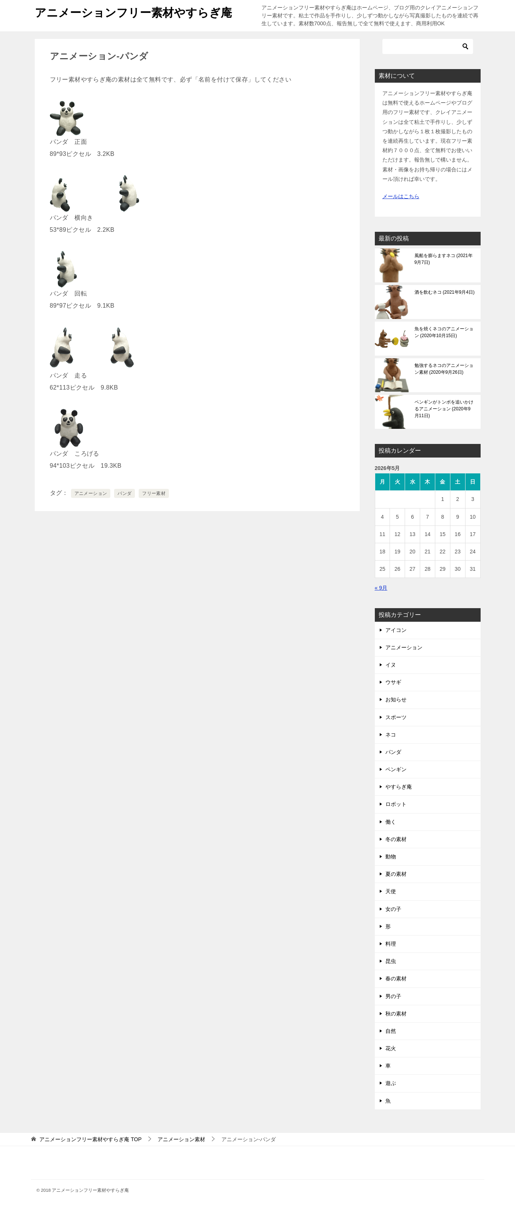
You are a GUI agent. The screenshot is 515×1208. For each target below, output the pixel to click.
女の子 (393, 909)
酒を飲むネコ (444, 292)
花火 (390, 1048)
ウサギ (393, 682)
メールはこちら (400, 196)
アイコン (396, 630)
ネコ (390, 735)
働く (390, 822)
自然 (390, 1031)
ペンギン (396, 769)
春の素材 (396, 978)
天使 (390, 891)
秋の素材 (396, 1014)
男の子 (393, 996)
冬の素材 (396, 839)
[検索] (427, 46)
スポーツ (396, 717)
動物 (390, 857)
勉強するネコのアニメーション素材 (443, 369)
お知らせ (396, 699)
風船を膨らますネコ (443, 259)
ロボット (396, 804)
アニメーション (90, 493)
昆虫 (390, 961)
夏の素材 (396, 874)
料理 (390, 944)
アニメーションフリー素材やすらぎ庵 (133, 11)
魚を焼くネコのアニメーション (443, 332)
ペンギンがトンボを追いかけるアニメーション (443, 408)
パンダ (124, 493)
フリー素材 (153, 493)
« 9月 (381, 588)
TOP (90, 1139)
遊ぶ (390, 1083)
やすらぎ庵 (398, 787)
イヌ (390, 665)
